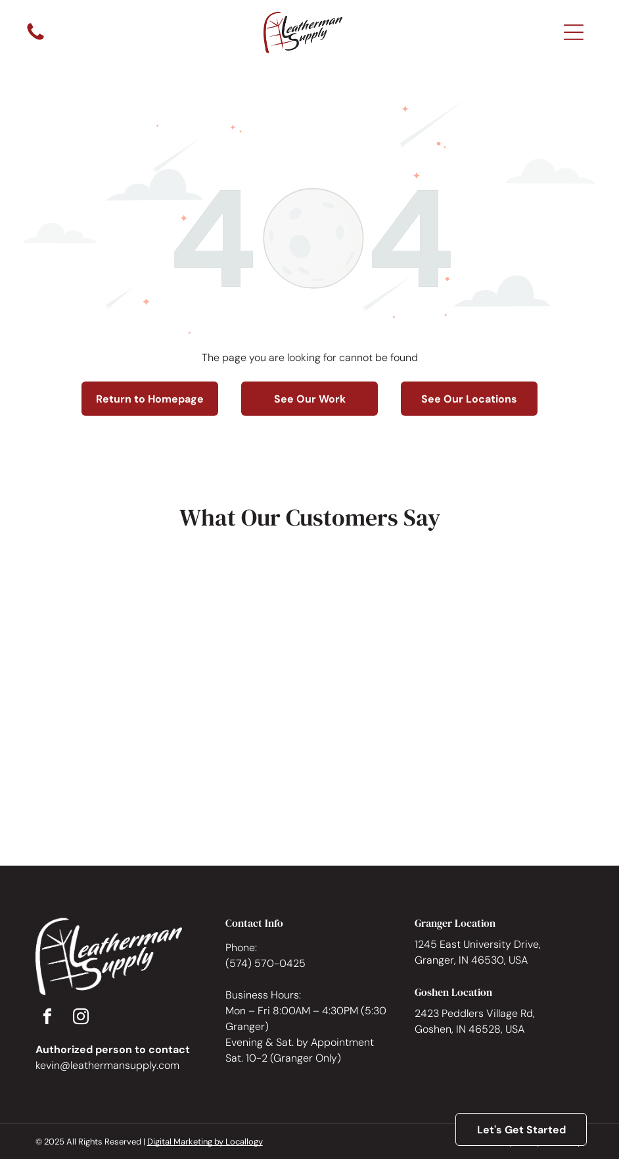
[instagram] (81, 1018)
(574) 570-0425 (265, 963)
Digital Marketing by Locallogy (205, 1141)
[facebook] (47, 1018)
